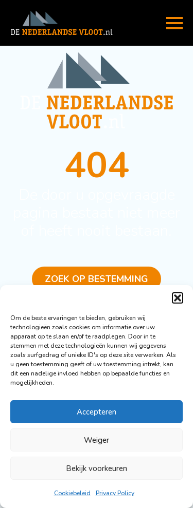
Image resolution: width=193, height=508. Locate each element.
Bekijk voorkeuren (96, 468)
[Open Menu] (174, 23)
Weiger (96, 440)
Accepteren (96, 412)
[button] (177, 298)
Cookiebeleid (72, 493)
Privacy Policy (115, 493)
